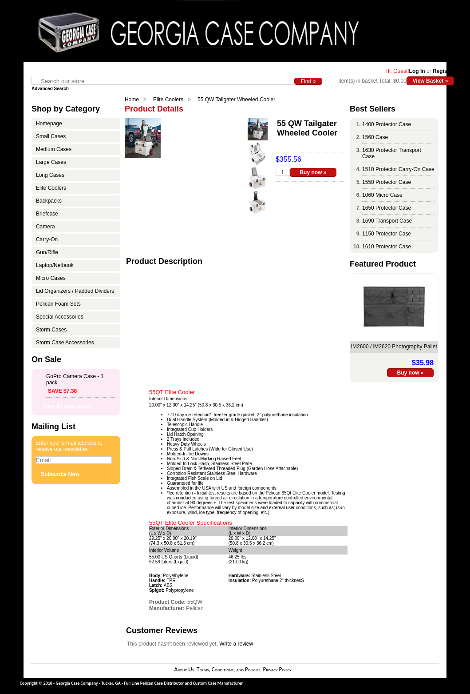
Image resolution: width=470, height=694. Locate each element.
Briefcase (47, 214)
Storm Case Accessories (65, 342)
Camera (45, 226)
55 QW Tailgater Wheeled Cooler (236, 99)
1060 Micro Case (382, 195)
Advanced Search (50, 88)
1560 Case (375, 137)
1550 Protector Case (386, 182)
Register (443, 71)
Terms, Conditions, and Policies (229, 669)
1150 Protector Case (386, 234)
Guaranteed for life (185, 483)
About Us (184, 669)
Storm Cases (51, 330)
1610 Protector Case (386, 246)
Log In (417, 71)
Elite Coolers (168, 99)
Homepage (49, 123)
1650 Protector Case (386, 208)
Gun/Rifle (47, 252)
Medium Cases (53, 149)
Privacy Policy (277, 669)
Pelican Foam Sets (58, 304)
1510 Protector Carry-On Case (398, 169)
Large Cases (51, 162)
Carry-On (47, 239)
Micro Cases (51, 278)
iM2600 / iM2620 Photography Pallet (394, 346)
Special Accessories (59, 317)
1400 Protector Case (386, 124)
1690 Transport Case (387, 221)
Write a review (236, 644)
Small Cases (51, 136)
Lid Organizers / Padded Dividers (75, 291)
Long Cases (50, 175)
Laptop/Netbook (55, 265)
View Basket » (430, 81)
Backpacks (49, 201)
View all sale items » (68, 406)
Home (132, 99)
